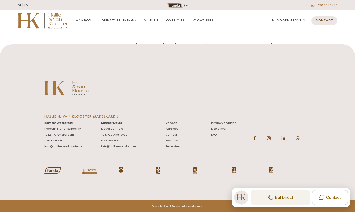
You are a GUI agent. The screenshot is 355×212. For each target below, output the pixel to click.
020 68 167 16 (327, 5)
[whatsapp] (313, 5)
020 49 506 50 (111, 140)
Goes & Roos (170, 206)
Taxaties (172, 140)
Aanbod (83, 20)
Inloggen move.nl (289, 20)
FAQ (214, 134)
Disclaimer (218, 128)
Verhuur (171, 134)
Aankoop (172, 128)
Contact (324, 20)
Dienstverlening (118, 20)
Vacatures (203, 20)
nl (19, 5)
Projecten (173, 146)
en (26, 5)
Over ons (175, 20)
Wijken (151, 20)
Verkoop (171, 123)
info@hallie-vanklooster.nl (63, 146)
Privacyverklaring (223, 123)
